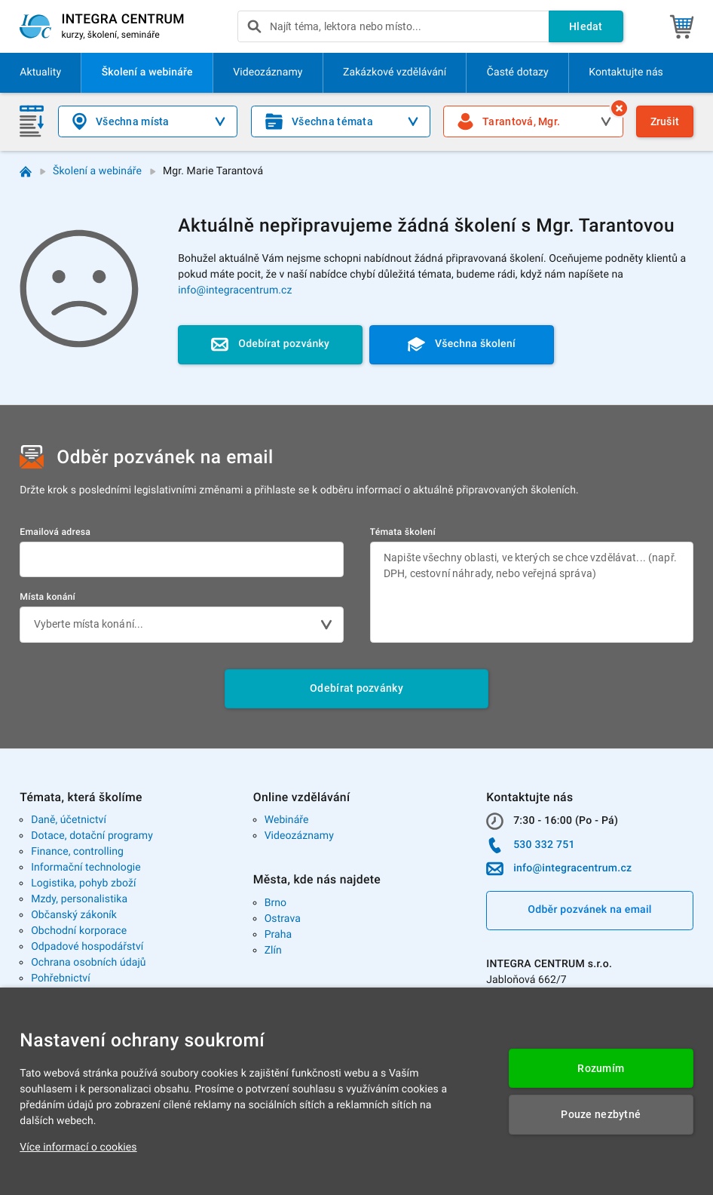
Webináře (287, 820)
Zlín (273, 951)
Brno (276, 903)
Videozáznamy (299, 836)
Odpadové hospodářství (87, 947)
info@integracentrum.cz (235, 290)
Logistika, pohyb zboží (83, 883)
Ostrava (283, 919)
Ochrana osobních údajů (88, 963)
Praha (278, 935)
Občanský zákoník (74, 915)
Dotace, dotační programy (92, 836)
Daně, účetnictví (68, 820)
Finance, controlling (77, 852)
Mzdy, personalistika (79, 899)
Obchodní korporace (79, 931)
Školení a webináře (97, 171)
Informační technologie (86, 868)
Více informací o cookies (78, 1147)
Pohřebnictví (60, 978)
